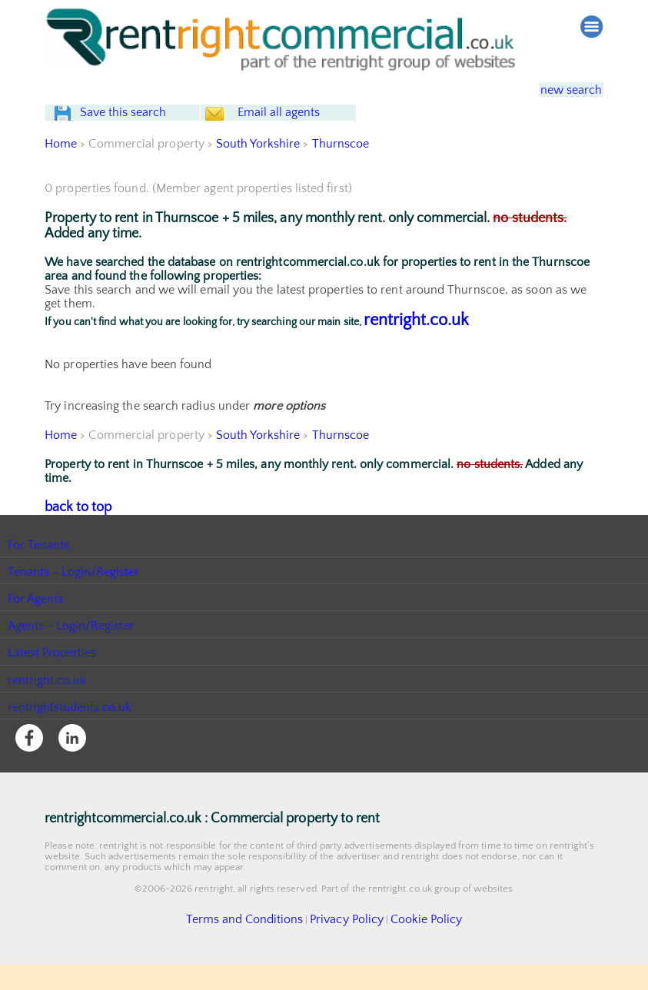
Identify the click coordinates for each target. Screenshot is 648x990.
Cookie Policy (409, 946)
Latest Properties (52, 680)
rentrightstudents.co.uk (70, 734)
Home (61, 173)
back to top (75, 535)
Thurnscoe (342, 173)
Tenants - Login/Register (74, 599)
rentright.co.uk (416, 349)
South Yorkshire (259, 173)
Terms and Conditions (257, 946)
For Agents (36, 626)
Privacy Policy (341, 946)
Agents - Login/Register (71, 653)
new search (561, 89)
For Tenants (39, 572)
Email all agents (306, 127)
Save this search (137, 127)
